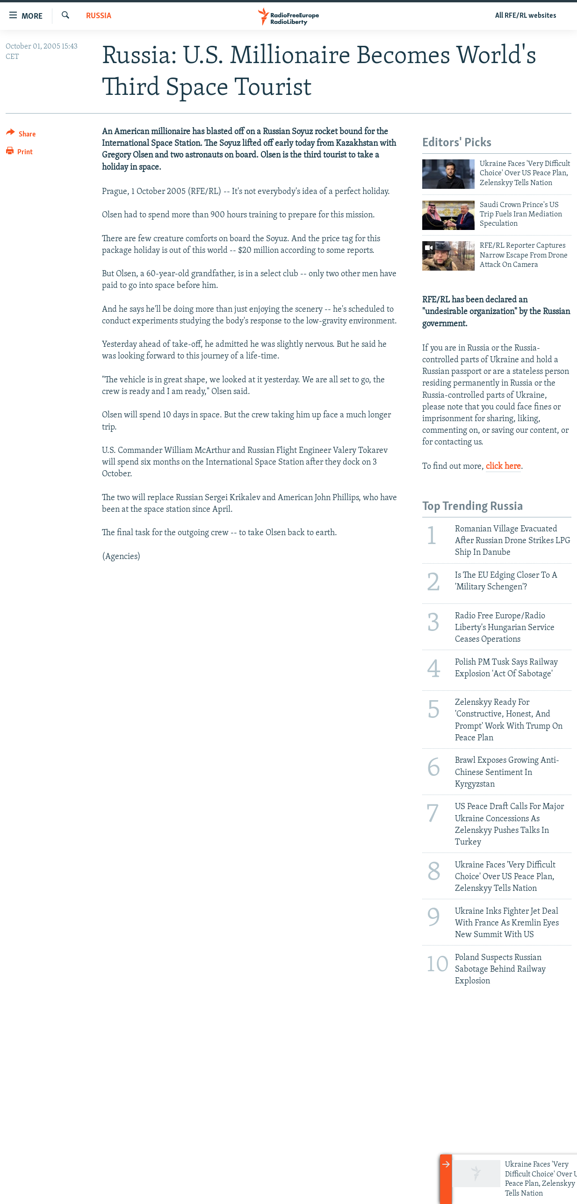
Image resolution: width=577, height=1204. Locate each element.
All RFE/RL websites (525, 16)
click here (503, 466)
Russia (98, 16)
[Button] (21, 135)
